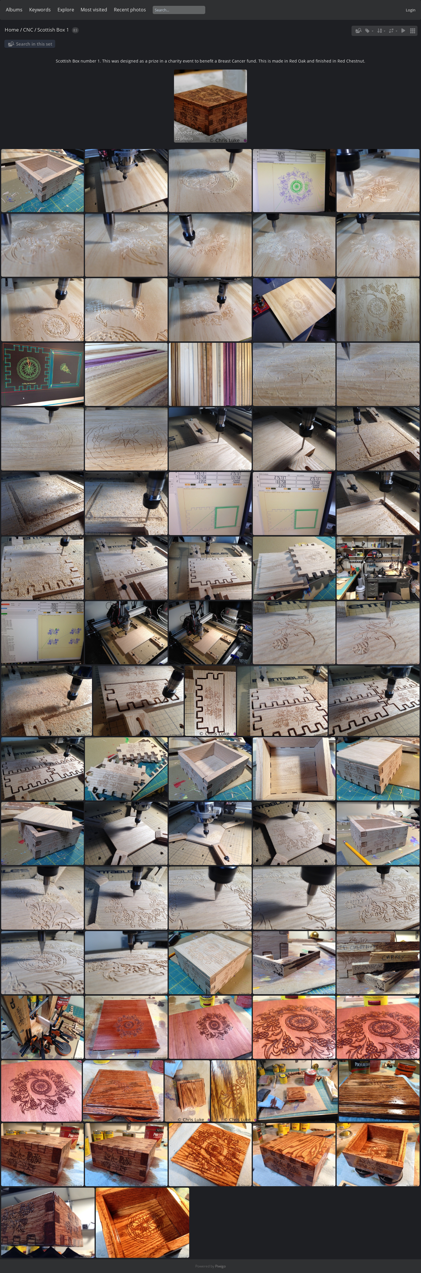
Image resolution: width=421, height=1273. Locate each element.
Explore (66, 9)
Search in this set (34, 44)
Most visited (94, 9)
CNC (28, 29)
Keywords (40, 9)
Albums (14, 9)
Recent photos (130, 9)
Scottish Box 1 (53, 29)
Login (410, 10)
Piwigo (220, 1266)
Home (12, 29)
